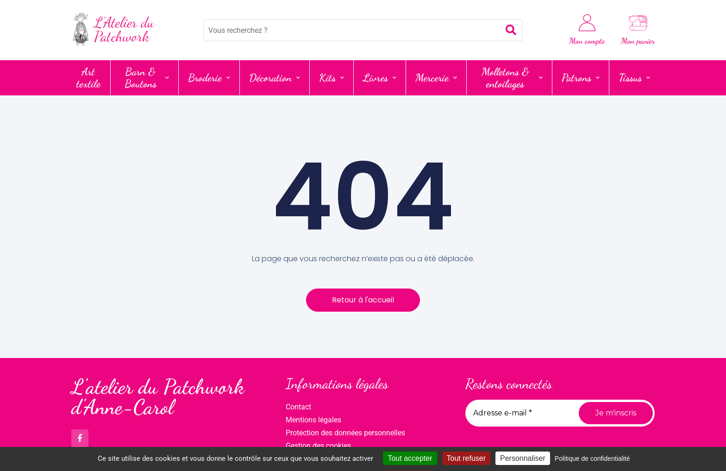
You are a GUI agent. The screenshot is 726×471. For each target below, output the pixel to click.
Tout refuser (466, 458)
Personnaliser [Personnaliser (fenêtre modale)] (522, 458)
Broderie (209, 77)
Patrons (581, 77)
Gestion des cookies (318, 445)
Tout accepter (410, 458)
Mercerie (436, 77)
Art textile (88, 77)
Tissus (634, 77)
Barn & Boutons (147, 77)
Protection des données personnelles (345, 432)
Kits (331, 77)
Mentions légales (313, 419)
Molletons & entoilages (512, 77)
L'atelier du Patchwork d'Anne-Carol (157, 397)
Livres (379, 77)
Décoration (274, 77)
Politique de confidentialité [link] (592, 458)
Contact (298, 406)
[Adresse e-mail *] (519, 413)
